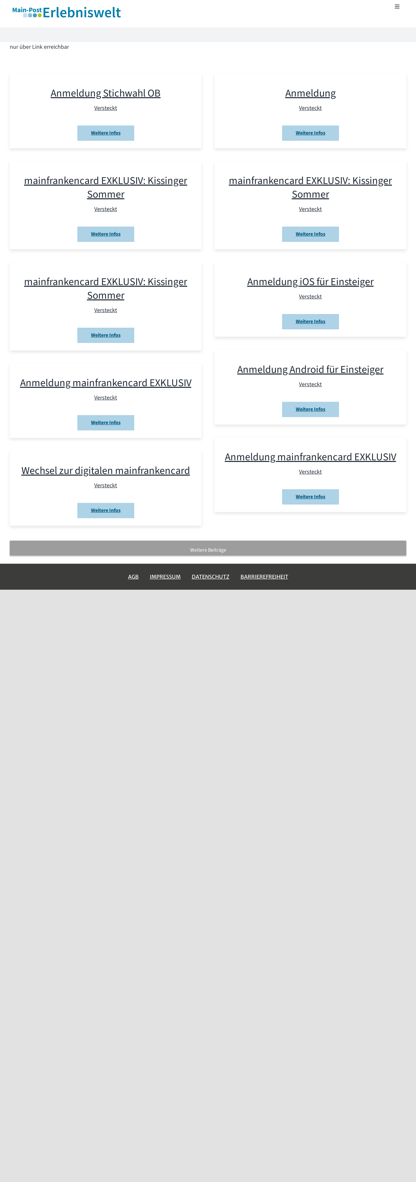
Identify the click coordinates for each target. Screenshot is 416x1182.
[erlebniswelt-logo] (67, 8)
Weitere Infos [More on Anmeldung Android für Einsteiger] (310, 409)
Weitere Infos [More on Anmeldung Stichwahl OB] (106, 133)
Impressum (165, 576)
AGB (133, 576)
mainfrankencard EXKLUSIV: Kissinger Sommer (105, 187)
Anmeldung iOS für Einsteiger (310, 281)
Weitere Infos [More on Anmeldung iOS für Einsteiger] (310, 321)
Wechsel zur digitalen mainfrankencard (105, 470)
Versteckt (105, 108)
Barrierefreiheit (264, 576)
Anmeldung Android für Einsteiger (310, 369)
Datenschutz (210, 576)
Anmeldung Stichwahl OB (106, 93)
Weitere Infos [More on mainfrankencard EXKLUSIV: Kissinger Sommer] (106, 234)
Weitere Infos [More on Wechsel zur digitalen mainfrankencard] (106, 510)
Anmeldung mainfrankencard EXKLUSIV (105, 382)
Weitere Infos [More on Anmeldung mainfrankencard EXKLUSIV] (106, 422)
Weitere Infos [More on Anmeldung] (310, 133)
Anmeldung (310, 93)
